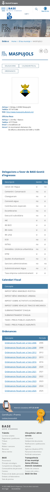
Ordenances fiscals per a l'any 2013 (20, 357)
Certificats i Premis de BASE (9, 418)
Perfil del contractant (33, 454)
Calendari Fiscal (29, 66)
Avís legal (5, 489)
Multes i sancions (8, 446)
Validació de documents (34, 441)
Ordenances (10, 71)
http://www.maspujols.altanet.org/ (20, 112)
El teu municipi (24, 41)
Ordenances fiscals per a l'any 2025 (20, 391)
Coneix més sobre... (32, 471)
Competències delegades (11, 466)
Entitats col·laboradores (11, 476)
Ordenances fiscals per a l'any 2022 (20, 376)
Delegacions (10, 66)
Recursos (5, 449)
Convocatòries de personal (12, 468)
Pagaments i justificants (11, 438)
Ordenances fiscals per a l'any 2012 (20, 352)
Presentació (6, 460)
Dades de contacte (32, 468)
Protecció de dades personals (13, 474)
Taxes (4, 444)
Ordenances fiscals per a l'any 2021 (20, 371)
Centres (5, 471)
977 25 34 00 (34, 407)
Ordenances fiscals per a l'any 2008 (20, 347)
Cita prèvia (29, 438)
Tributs (4, 441)
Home (13, 41)
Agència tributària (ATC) (34, 449)
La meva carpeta (8, 436)
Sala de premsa (8, 479)
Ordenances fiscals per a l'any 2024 (20, 386)
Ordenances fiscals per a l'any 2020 (20, 367)
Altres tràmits (7, 452)
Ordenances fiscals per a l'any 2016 (20, 362)
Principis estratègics (9, 463)
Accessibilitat (16, 489)
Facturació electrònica (33, 452)
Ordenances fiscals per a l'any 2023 (20, 381)
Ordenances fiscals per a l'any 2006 (20, 343)
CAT (27, 14)
